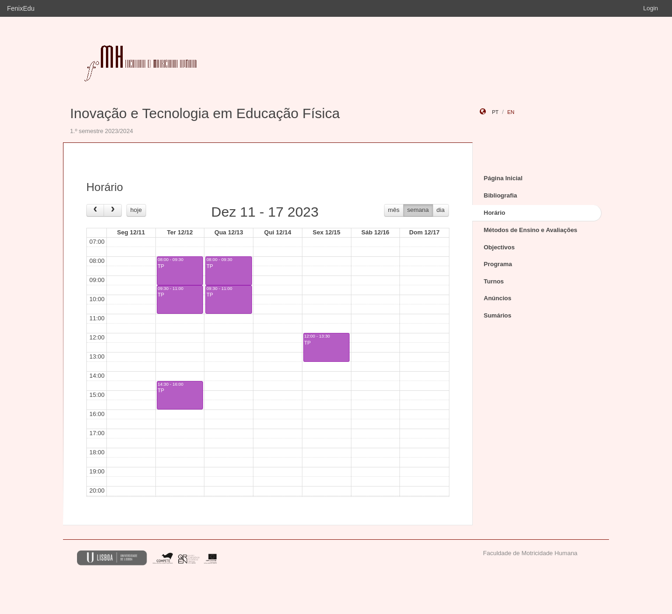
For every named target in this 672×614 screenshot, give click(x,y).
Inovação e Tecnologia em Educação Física (205, 113)
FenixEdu (21, 8)
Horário (494, 212)
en (510, 112)
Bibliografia (501, 195)
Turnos (494, 281)
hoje (136, 209)
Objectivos (499, 247)
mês (393, 209)
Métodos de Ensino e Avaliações (531, 229)
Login (650, 8)
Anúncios (497, 298)
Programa (498, 264)
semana (418, 209)
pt (495, 112)
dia (440, 209)
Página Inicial (503, 178)
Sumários (497, 315)
